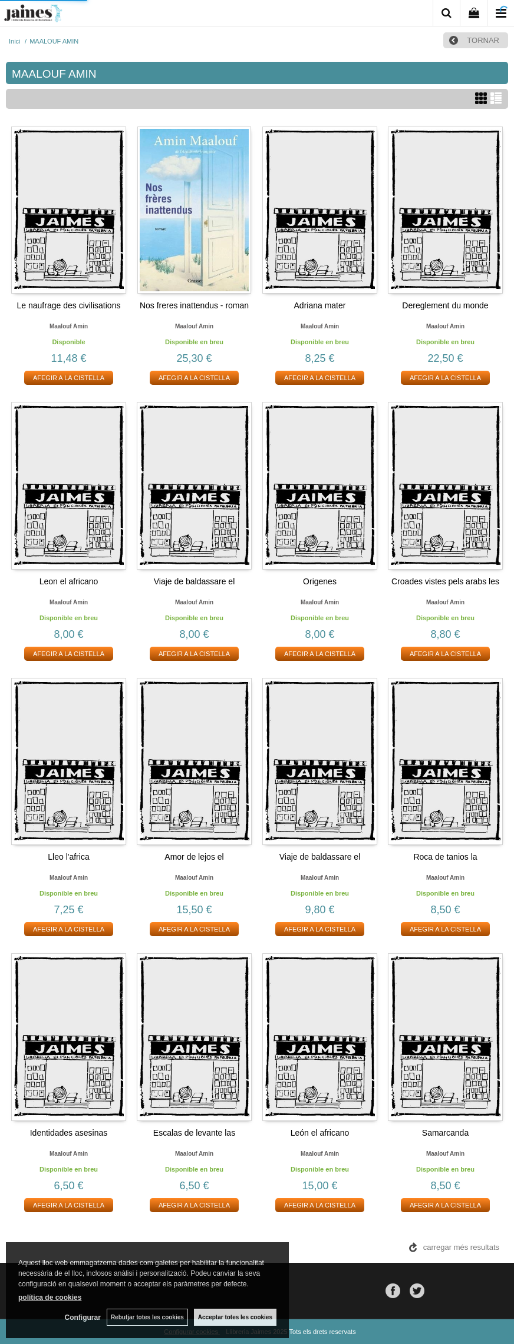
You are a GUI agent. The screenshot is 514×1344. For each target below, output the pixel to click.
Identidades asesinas (69, 1132)
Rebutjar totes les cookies (147, 1317)
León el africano (320, 1132)
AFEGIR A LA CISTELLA (68, 377)
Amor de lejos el (193, 856)
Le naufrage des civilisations (69, 305)
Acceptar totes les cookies (235, 1317)
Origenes (320, 581)
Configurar (83, 1317)
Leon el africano (68, 581)
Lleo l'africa (68, 856)
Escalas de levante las (194, 1132)
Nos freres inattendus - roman (194, 305)
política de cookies (49, 1297)
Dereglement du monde (445, 305)
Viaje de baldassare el (194, 581)
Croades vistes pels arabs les (445, 581)
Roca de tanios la (445, 856)
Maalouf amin (69, 326)
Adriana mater (320, 305)
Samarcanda (445, 1132)
